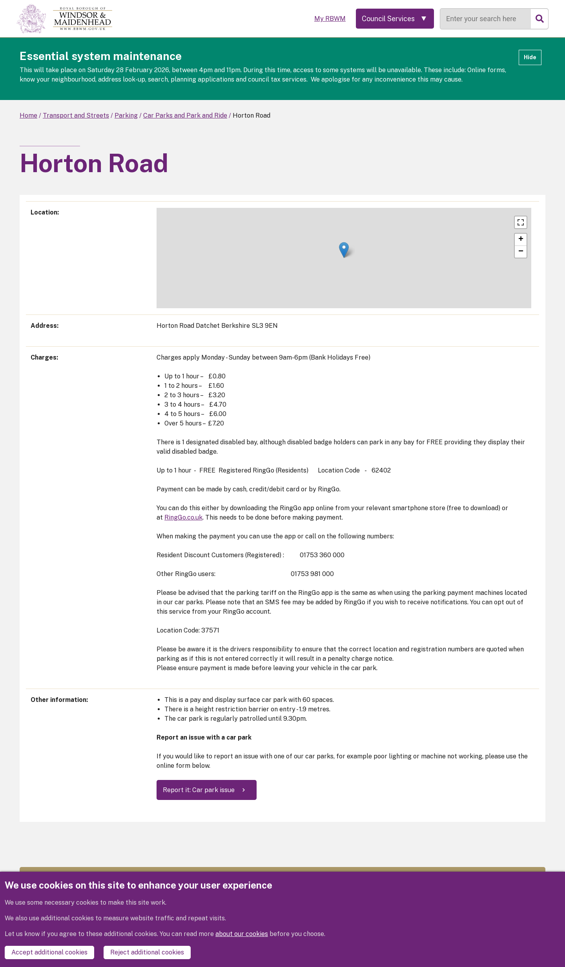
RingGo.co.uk (183, 517)
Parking (126, 115)
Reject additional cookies (147, 952)
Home (28, 115)
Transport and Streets (76, 115)
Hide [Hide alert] (530, 57)
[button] (344, 250)
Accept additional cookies (49, 952)
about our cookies (241, 934)
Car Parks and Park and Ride (185, 115)
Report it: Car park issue (199, 790)
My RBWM (328, 18)
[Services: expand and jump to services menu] (394, 19)
